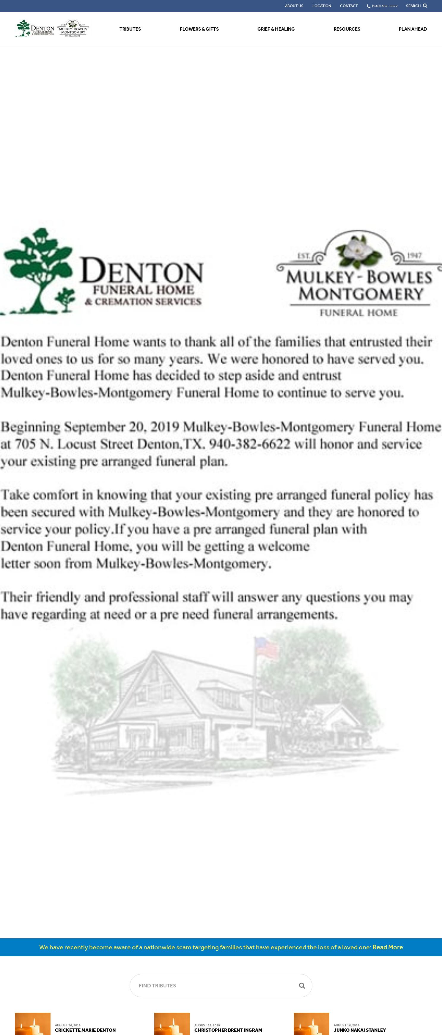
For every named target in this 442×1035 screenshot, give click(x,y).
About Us (294, 6)
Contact (349, 6)
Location (321, 6)
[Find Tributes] (221, 985)
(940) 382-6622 (385, 6)
